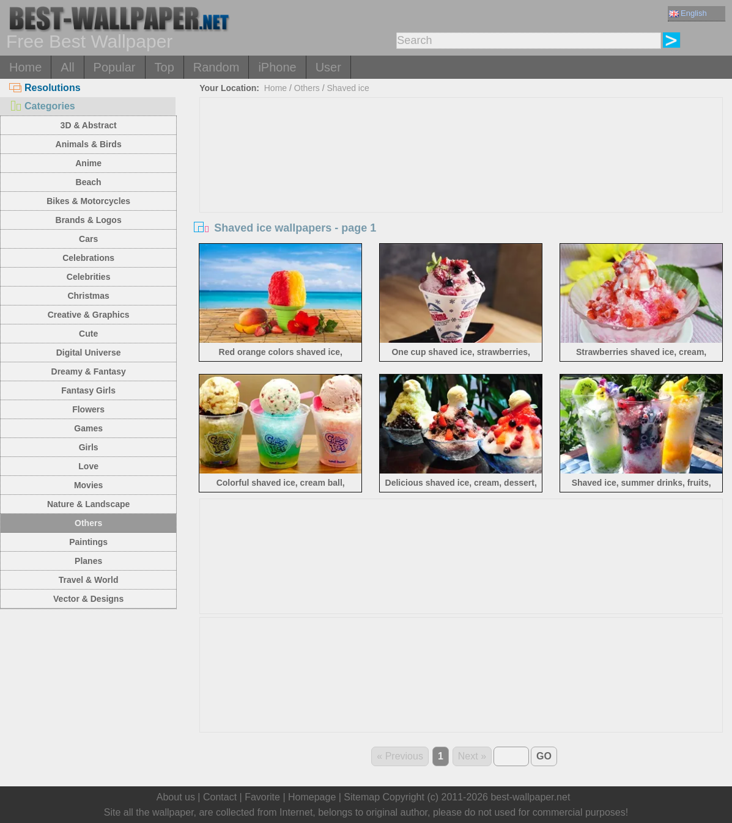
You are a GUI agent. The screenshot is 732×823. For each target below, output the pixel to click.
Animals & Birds (89, 144)
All (67, 67)
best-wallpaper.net (530, 797)
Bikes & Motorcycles (88, 201)
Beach (89, 182)
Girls (88, 447)
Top (164, 67)
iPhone (277, 67)
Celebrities (89, 277)
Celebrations (88, 258)
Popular (115, 67)
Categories (42, 106)
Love (88, 466)
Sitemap (362, 797)
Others (88, 523)
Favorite (262, 797)
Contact (220, 797)
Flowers (88, 409)
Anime (88, 163)
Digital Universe (88, 352)
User (328, 67)
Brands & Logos (89, 220)
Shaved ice (348, 88)
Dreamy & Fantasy (88, 371)
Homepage (312, 797)
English (688, 13)
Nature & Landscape (88, 504)
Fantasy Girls (88, 390)
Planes (88, 561)
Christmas (88, 296)
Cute (88, 333)
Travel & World (89, 580)
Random (216, 67)
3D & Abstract (89, 125)
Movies (88, 485)
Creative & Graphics (89, 315)
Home (25, 67)
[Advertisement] (461, 189)
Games (88, 428)
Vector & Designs (88, 599)
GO (544, 756)
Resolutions (45, 87)
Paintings (88, 542)
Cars (88, 239)
